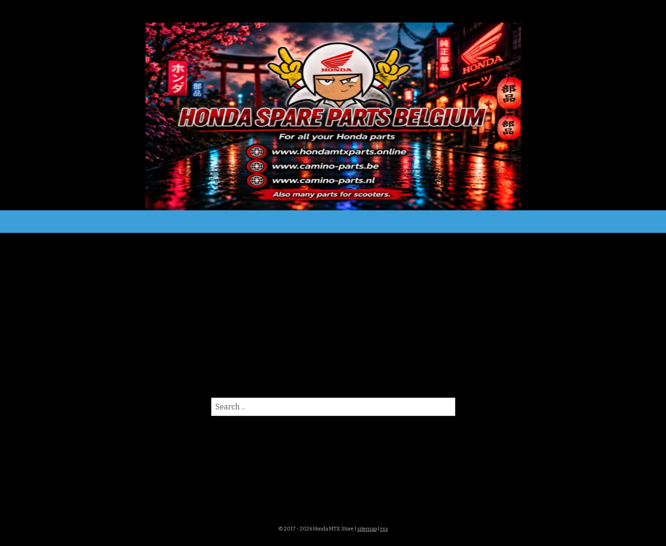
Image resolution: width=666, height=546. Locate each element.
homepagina (378, 376)
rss (384, 529)
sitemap (367, 529)
